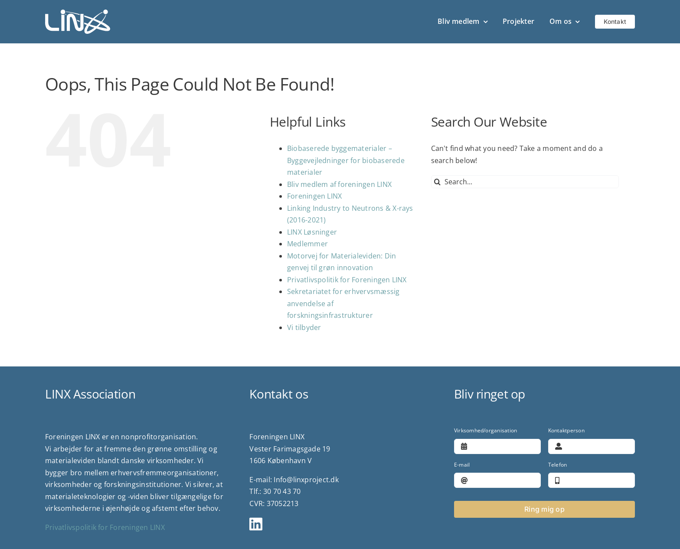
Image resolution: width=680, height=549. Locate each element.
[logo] (77, 13)
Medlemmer (307, 243)
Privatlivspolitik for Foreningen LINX (347, 279)
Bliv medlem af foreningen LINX (339, 184)
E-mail (462, 464)
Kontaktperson (566, 430)
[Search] (437, 181)
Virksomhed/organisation (485, 430)
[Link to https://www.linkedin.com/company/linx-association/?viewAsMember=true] (336, 523)
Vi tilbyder (304, 327)
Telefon (557, 464)
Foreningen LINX (314, 196)
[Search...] (525, 181)
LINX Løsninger (312, 232)
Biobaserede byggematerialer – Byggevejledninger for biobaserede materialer (346, 160)
